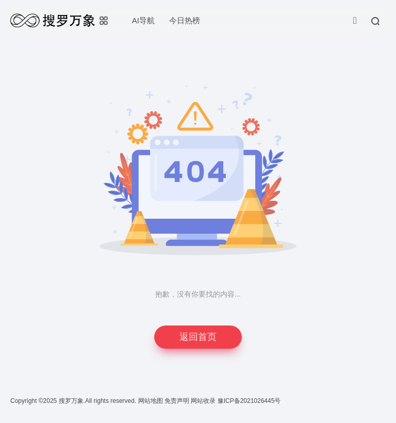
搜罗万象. (71, 400)
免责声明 (177, 400)
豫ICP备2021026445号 (249, 400)
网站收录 (204, 400)
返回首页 (198, 337)
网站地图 (151, 400)
